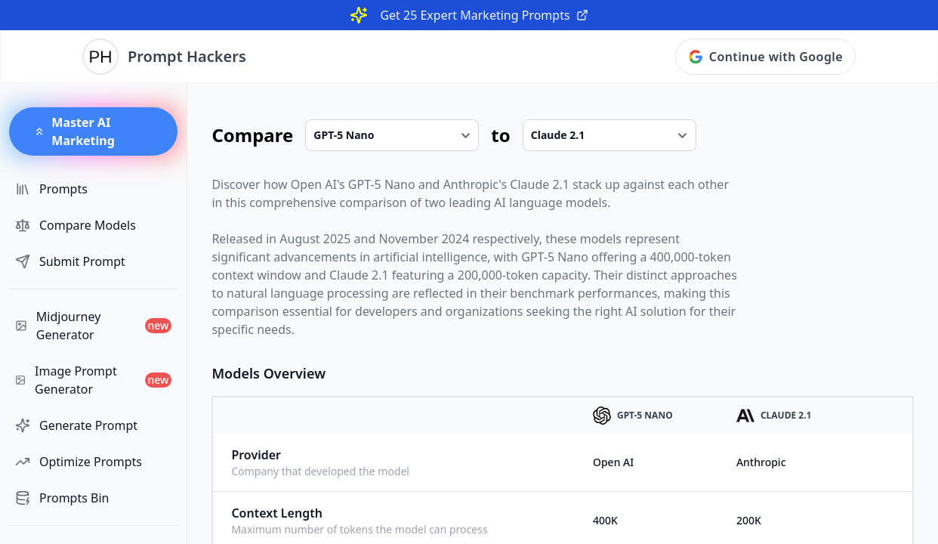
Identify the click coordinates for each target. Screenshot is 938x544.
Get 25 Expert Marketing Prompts (484, 15)
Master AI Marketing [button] (74, 131)
